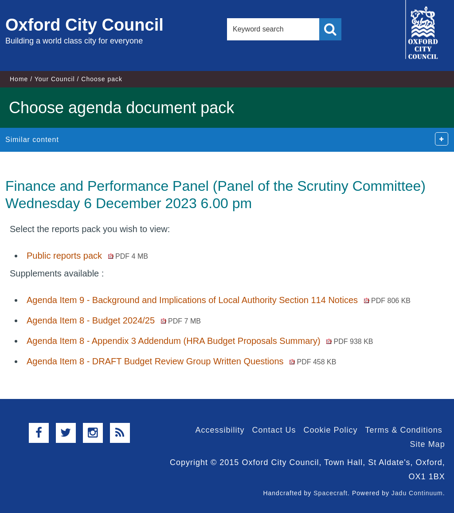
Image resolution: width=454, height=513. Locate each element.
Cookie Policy (331, 430)
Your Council (55, 79)
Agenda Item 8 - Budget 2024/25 (114, 320)
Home (19, 79)
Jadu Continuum (417, 493)
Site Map (427, 444)
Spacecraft (330, 493)
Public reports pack (87, 255)
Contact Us (274, 430)
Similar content (32, 139)
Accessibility (219, 430)
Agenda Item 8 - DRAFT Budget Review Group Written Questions (181, 361)
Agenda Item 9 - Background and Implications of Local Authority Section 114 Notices (219, 300)
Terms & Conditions (403, 430)
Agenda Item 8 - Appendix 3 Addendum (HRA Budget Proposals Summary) (200, 341)
